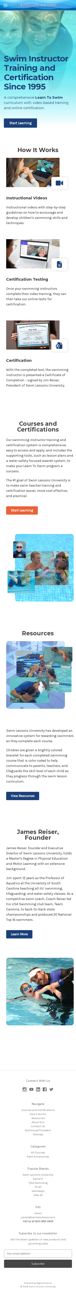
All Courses (38, 1152)
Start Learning (20, 123)
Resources (38, 1118)
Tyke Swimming (38, 1183)
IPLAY (38, 1187)
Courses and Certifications (38, 1110)
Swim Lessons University (38, 1174)
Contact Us (38, 1126)
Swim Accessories (38, 1156)
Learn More (19, 934)
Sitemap (38, 1134)
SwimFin (38, 1178)
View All (38, 1195)
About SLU (38, 1122)
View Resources (23, 796)
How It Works (38, 1114)
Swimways (38, 1191)
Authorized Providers (38, 1130)
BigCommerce (44, 1283)
